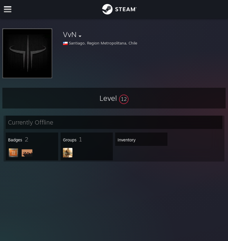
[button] (114, 98)
